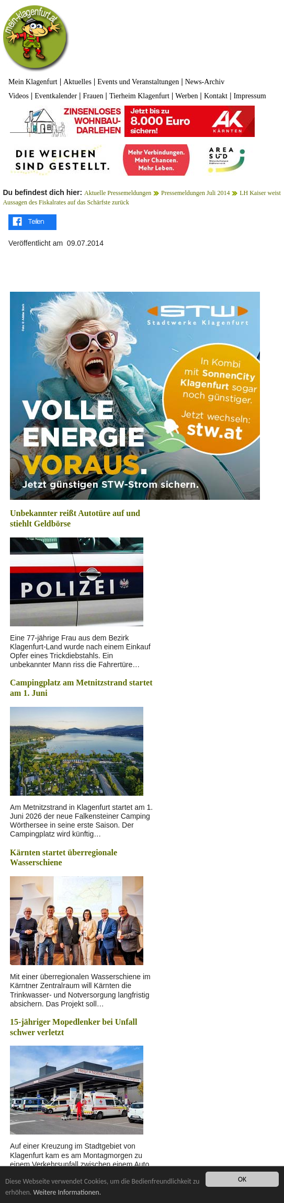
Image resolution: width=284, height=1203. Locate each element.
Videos (18, 96)
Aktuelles (77, 82)
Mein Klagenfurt (33, 82)
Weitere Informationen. (67, 1192)
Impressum (249, 96)
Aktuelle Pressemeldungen (117, 193)
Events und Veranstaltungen (138, 82)
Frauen (93, 96)
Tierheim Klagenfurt (139, 96)
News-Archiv (204, 82)
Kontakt (216, 96)
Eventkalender (56, 96)
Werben (186, 96)
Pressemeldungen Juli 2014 (195, 193)
